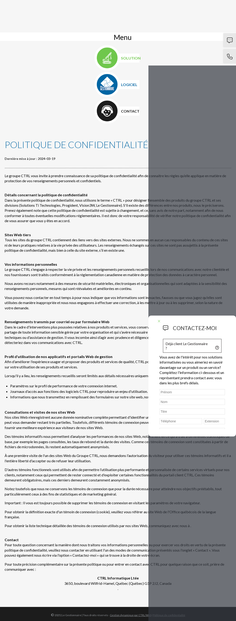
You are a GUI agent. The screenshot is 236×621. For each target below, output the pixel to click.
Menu (123, 37)
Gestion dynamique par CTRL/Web (130, 615)
